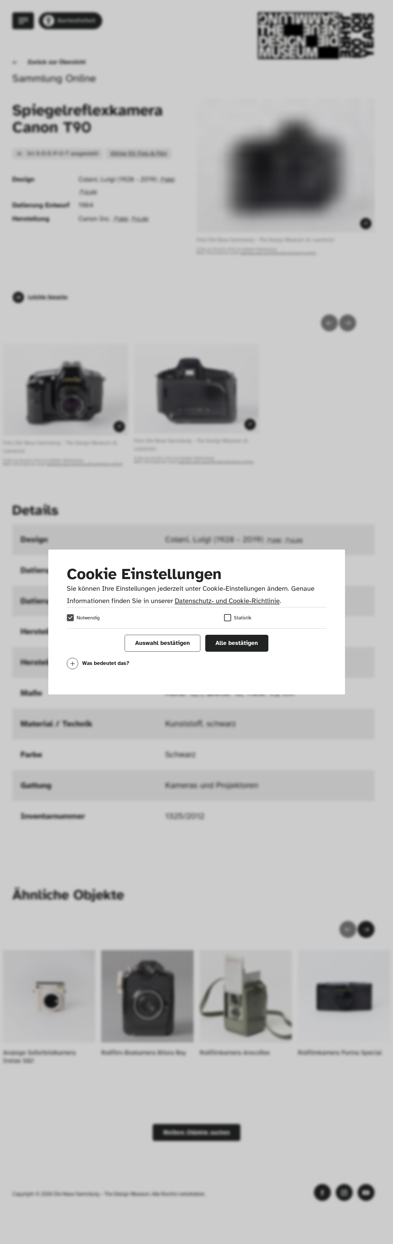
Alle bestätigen (236, 643)
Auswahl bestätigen (162, 643)
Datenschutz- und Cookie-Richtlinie (227, 601)
